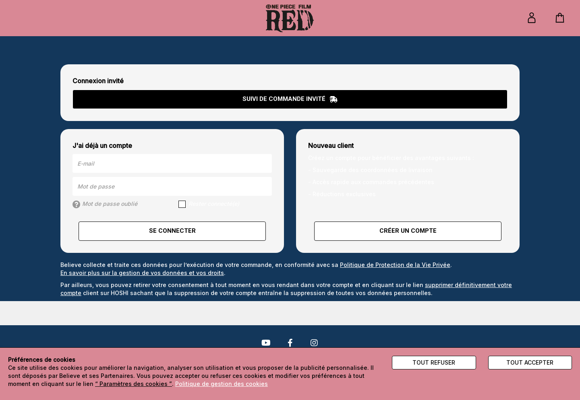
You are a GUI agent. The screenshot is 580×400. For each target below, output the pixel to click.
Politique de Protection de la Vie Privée (395, 264)
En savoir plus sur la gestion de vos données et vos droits (142, 272)
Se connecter (172, 230)
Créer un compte (408, 230)
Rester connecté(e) (208, 204)
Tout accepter (529, 362)
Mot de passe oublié (104, 204)
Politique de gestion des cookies (221, 383)
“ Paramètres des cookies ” (133, 383)
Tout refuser (433, 362)
